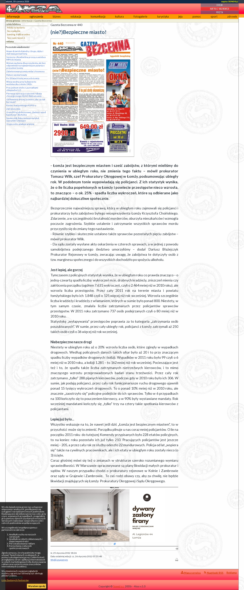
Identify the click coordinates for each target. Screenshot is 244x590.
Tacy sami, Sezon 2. (16, 38)
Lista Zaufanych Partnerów (15, 580)
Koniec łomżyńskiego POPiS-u (21, 105)
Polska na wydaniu (16, 27)
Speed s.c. (118, 586)
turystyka (163, 16)
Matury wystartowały (16, 75)
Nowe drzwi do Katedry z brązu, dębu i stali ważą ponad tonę (24, 52)
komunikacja (98, 16)
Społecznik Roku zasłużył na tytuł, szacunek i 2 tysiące (22, 119)
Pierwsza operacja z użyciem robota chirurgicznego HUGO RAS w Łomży (24, 94)
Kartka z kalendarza (219, 8)
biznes (57, 16)
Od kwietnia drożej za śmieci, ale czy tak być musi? (25, 100)
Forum (220, 5)
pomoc (197, 16)
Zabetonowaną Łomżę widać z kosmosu (25, 71)
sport (214, 16)
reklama (10, 41)
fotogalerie (140, 16)
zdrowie (232, 16)
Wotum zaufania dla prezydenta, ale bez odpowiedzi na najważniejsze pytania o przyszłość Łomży (26, 65)
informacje (13, 16)
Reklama (231, 572)
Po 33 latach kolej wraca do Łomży (22, 78)
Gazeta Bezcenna (43, 20)
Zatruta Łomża (13, 109)
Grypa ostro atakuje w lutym (20, 124)
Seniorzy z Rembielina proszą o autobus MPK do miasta (26, 58)
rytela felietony (13, 24)
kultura (119, 16)
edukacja (76, 16)
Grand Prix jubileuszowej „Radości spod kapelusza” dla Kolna (26, 113)
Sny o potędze (13, 31)
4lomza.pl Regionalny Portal (24, 575)
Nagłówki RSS (213, 572)
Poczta (219, 12)
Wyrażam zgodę (36, 586)
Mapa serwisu (191, 572)
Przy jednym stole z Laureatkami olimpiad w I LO (22, 88)
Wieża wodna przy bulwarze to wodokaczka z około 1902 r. (21, 82)
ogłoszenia (36, 16)
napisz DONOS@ (229, 1)
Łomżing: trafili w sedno (18, 34)
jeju (180, 16)
